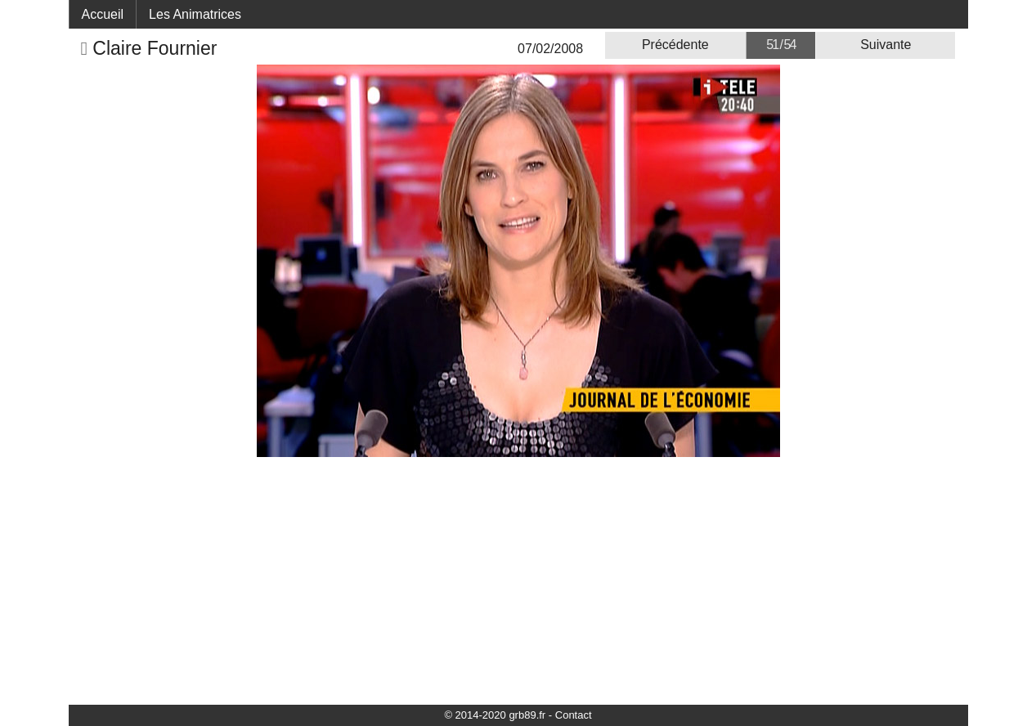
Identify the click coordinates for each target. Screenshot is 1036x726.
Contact (573, 715)
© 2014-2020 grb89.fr (494, 715)
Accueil (103, 14)
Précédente (675, 45)
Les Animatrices (195, 14)
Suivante (885, 45)
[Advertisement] (518, 579)
